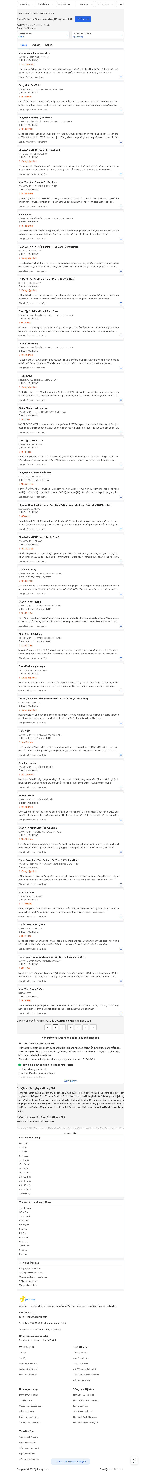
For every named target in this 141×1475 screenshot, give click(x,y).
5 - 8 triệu (24, 1000)
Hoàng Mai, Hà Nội (28, 60)
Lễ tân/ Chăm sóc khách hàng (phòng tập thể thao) (46, 279)
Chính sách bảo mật (28, 1363)
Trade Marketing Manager (32, 666)
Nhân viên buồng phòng (31, 989)
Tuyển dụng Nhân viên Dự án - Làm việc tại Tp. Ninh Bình (48, 860)
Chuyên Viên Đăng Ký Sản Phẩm (35, 117)
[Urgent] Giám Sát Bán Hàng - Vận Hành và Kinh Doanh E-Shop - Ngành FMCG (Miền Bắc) (64, 505)
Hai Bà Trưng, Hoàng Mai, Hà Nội (34, 576)
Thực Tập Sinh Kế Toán (30, 440)
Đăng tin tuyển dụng (28, 1394)
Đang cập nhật (27, 161)
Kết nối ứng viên (26, 1411)
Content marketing (28, 343)
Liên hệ (22, 1352)
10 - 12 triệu (25, 806)
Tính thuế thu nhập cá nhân (85, 1400)
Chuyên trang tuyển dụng (31, 1405)
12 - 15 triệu (25, 129)
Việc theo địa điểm (27, 1442)
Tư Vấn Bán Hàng (27, 569)
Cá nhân (36, 45)
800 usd (24, 516)
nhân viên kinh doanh (108, 1107)
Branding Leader (27, 763)
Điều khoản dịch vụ (28, 1374)
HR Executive (25, 376)
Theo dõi (83, 19)
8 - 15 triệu (25, 96)
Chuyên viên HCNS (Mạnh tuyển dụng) (38, 537)
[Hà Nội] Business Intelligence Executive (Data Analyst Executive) (53, 698)
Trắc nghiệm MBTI (81, 1380)
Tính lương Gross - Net (83, 1394)
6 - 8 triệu (24, 322)
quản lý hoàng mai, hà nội (33, 1076)
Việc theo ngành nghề (29, 1447)
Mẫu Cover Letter (81, 1358)
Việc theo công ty (27, 1453)
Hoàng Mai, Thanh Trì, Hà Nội (33, 479)
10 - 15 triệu (25, 354)
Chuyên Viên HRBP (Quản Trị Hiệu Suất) (39, 150)
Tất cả (23, 45)
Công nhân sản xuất (29, 85)
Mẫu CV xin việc (80, 1352)
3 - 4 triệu (24, 451)
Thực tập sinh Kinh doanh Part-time (38, 311)
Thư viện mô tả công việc (30, 1422)
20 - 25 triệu (26, 774)
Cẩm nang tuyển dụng (29, 1417)
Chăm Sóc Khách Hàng (30, 634)
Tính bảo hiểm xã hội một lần (86, 1422)
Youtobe (35, 1340)
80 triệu (24, 968)
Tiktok (53, 1340)
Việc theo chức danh (28, 1436)
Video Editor (25, 214)
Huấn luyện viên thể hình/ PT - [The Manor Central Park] (48, 246)
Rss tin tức (119, 1469)
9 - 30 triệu (25, 193)
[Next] (93, 1027)
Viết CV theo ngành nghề (84, 1369)
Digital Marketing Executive (32, 408)
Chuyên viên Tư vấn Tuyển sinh (34, 472)
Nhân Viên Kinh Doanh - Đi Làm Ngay (37, 182)
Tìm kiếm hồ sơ (26, 1400)
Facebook (24, 1340)
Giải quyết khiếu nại (28, 1369)
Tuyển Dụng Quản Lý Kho (31, 924)
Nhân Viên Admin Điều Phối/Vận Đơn (37, 828)
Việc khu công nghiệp (29, 1459)
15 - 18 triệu (25, 225)
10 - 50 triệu (25, 484)
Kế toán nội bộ (26, 795)
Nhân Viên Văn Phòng (29, 601)
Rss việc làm (106, 1469)
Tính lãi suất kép (80, 1405)
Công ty (49, 45)
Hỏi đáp (22, 1358)
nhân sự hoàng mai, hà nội (33, 1069)
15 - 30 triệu (25, 548)
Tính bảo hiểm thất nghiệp (85, 1417)
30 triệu (24, 419)
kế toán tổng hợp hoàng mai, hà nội (38, 1073)
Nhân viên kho (26, 892)
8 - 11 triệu (24, 936)
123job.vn (44, 1107)
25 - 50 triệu (26, 64)
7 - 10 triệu (25, 903)
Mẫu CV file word (80, 1363)
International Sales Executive (34, 53)
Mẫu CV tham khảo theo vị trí (86, 1374)
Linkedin (45, 1340)
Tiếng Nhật (24, 731)
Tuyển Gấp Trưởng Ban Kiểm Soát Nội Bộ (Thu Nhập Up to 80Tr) (52, 957)
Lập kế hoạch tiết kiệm (83, 1411)
